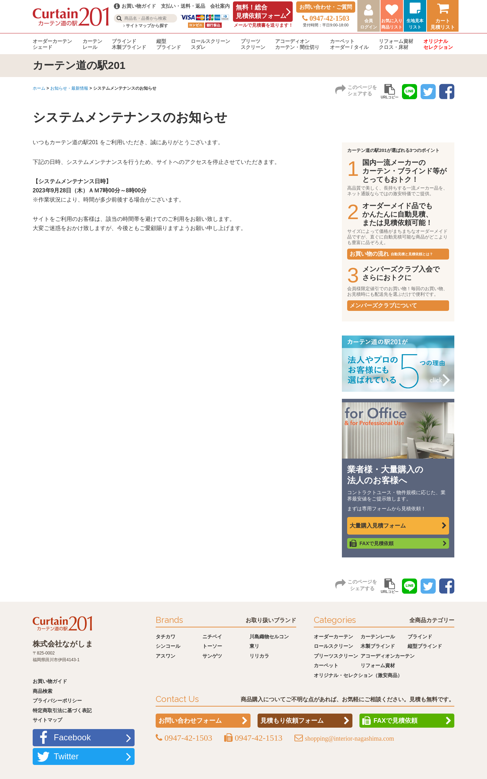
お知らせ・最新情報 (69, 88)
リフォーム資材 (378, 665)
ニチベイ (212, 636)
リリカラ (259, 656)
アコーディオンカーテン (388, 656)
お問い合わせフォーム (190, 720)
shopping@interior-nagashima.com (349, 738)
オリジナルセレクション (438, 44)
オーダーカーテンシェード (52, 44)
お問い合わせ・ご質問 (325, 7)
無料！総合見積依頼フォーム (261, 11)
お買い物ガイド (50, 681)
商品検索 (42, 691)
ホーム (39, 88)
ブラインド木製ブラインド (129, 44)
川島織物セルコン (269, 636)
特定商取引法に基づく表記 (62, 710)
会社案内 (220, 6)
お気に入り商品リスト (391, 24)
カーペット (326, 665)
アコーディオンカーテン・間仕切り (297, 44)
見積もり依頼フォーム (292, 720)
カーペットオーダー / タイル (349, 44)
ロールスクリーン (333, 646)
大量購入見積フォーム (378, 526)
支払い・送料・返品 (183, 6)
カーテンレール (92, 44)
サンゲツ (212, 656)
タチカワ (165, 636)
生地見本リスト (415, 24)
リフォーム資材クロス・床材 (396, 44)
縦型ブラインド (168, 44)
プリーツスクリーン (253, 44)
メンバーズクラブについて (383, 305)
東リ (254, 646)
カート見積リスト (442, 24)
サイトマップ (47, 720)
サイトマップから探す (145, 26)
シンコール (168, 646)
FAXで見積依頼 (376, 543)
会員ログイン (368, 24)
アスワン (165, 656)
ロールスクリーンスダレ (210, 44)
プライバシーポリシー (57, 700)
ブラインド (420, 636)
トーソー (212, 646)
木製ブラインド (378, 646)
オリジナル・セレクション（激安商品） (358, 675)
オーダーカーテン (333, 636)
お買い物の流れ (391, 254)
